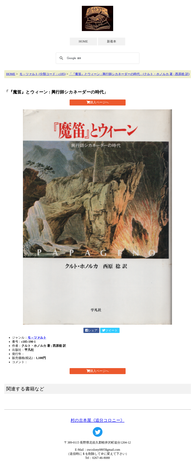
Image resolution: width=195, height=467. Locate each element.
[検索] (97, 58)
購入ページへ (98, 102)
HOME (83, 41)
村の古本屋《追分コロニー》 (97, 420)
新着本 (111, 41)
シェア (91, 330)
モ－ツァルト (37, 337)
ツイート (110, 330)
